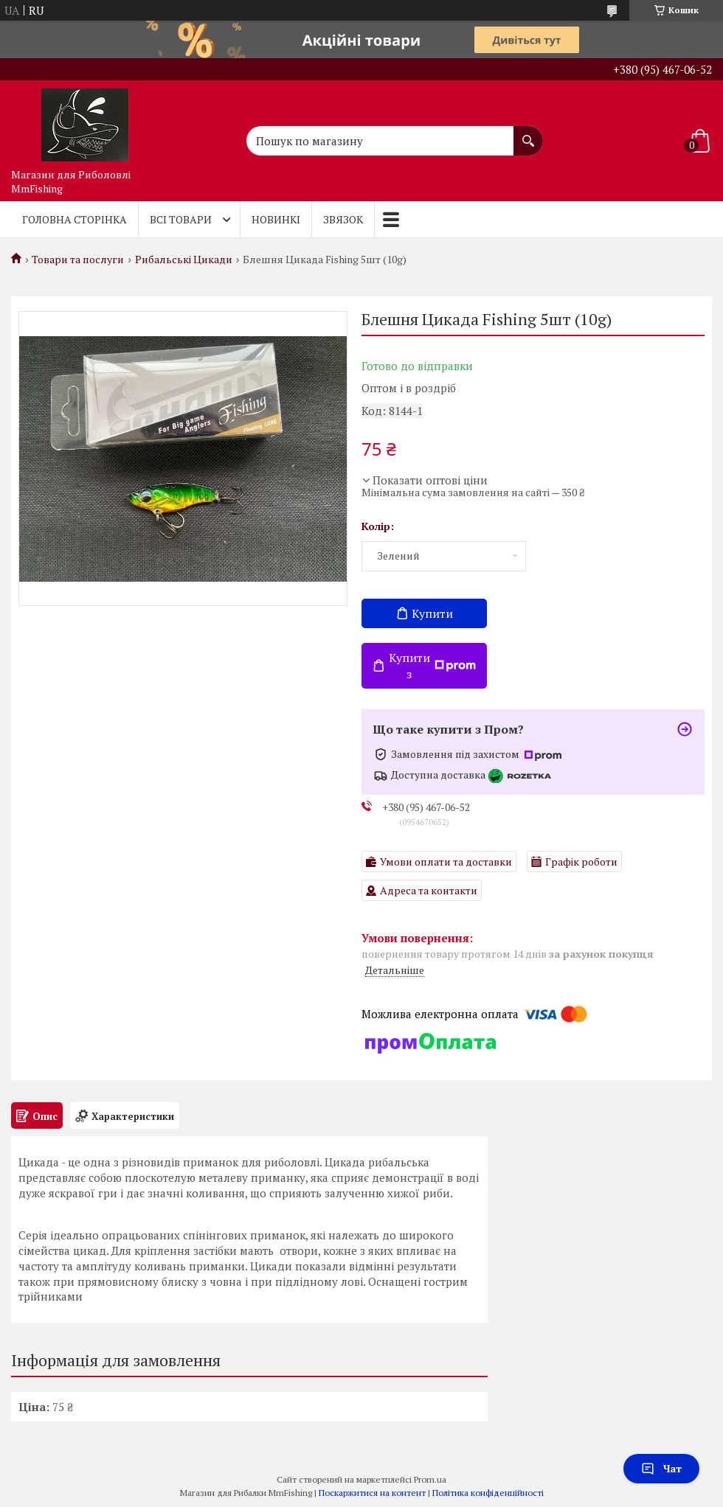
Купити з (432, 666)
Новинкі (276, 219)
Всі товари (181, 219)
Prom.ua (430, 1479)
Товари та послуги (78, 259)
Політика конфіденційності (488, 1492)
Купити (432, 613)
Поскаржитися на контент (372, 1492)
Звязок (343, 219)
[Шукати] (528, 133)
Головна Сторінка (74, 219)
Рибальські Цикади (183, 259)
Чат (661, 1468)
